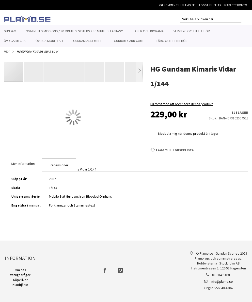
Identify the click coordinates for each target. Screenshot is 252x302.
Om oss (20, 270)
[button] (34, 74)
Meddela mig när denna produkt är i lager (188, 136)
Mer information (23, 166)
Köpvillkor (20, 280)
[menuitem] (10, 31)
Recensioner (59, 168)
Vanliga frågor (20, 275)
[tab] (23, 167)
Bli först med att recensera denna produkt (181, 106)
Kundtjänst (20, 285)
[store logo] (27, 19)
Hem (6, 54)
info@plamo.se (222, 281)
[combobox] (210, 19)
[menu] (126, 36)
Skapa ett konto (235, 5)
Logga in (205, 5)
